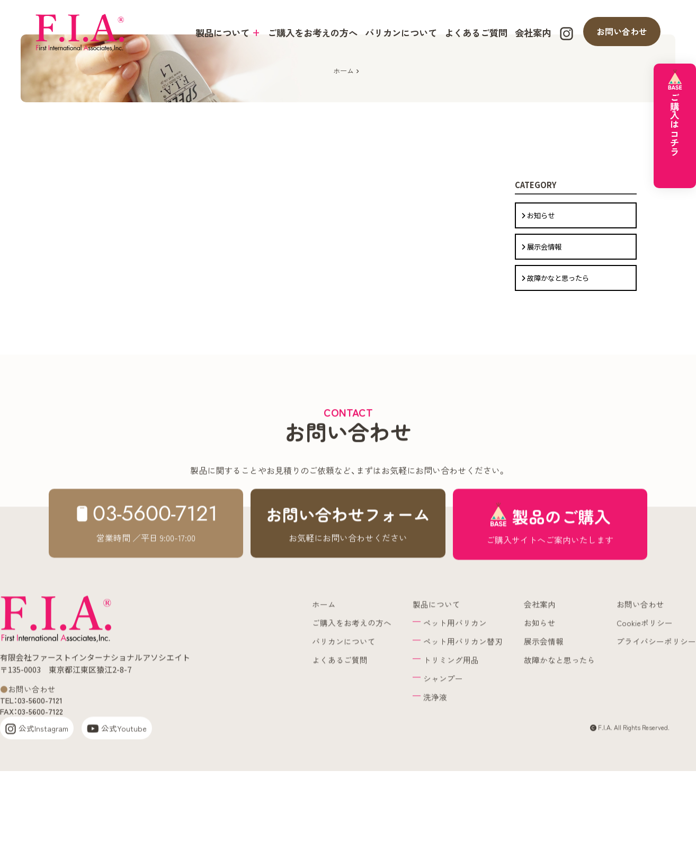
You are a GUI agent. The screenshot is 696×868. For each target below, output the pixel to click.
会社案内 (533, 32)
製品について (227, 32)
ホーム (343, 126)
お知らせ (537, 295)
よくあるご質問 (475, 32)
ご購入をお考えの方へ (312, 32)
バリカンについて (401, 32)
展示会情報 (541, 319)
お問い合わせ (621, 31)
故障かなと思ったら (554, 343)
